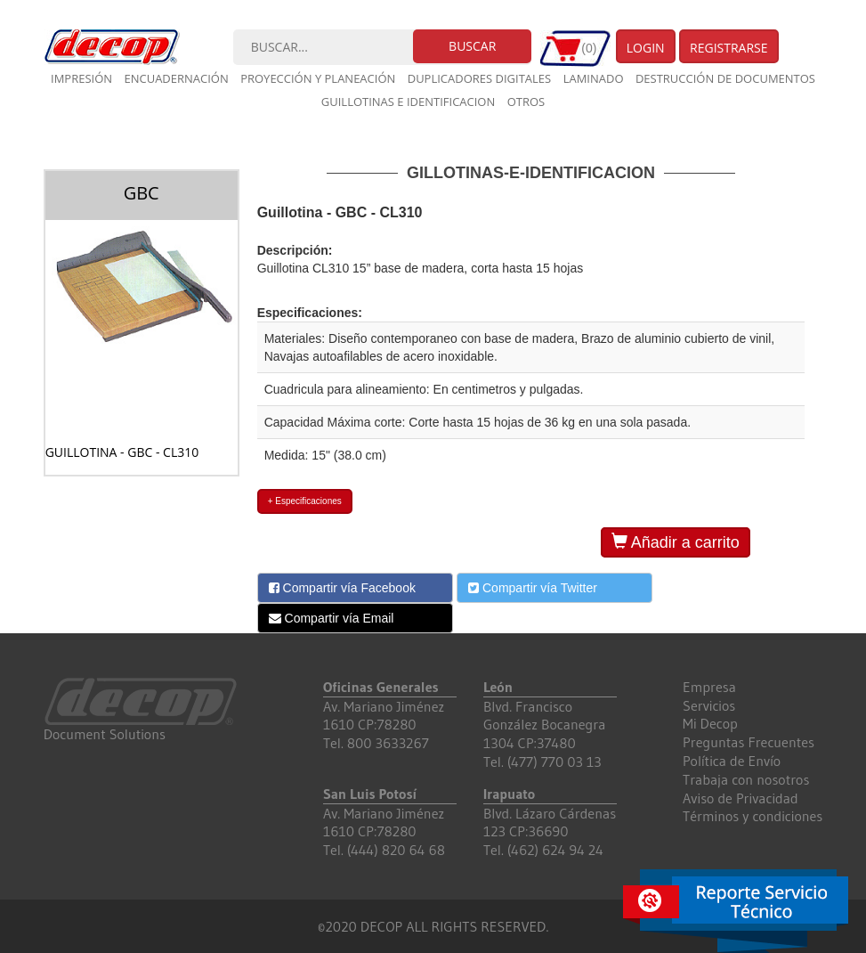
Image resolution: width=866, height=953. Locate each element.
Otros (526, 102)
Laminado (593, 78)
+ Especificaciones (305, 501)
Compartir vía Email (331, 618)
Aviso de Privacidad (740, 798)
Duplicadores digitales (480, 78)
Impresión (81, 78)
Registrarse (729, 47)
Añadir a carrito (675, 542)
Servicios (709, 705)
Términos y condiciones (752, 816)
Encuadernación (176, 78)
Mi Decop (710, 723)
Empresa (709, 687)
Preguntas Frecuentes (748, 742)
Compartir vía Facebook (342, 588)
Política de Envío (732, 761)
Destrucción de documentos (725, 78)
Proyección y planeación (317, 78)
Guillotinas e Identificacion (408, 102)
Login (646, 47)
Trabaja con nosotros (746, 779)
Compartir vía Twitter (532, 588)
